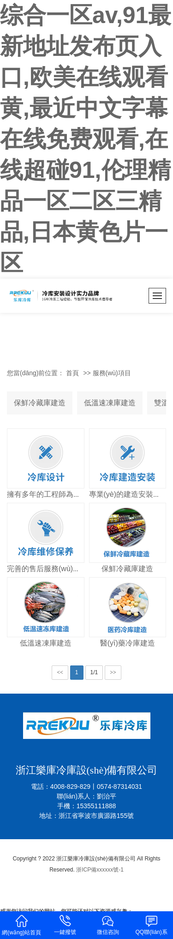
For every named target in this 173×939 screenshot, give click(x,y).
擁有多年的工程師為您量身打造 (58, 494)
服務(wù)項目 (112, 373)
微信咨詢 (108, 924)
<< (60, 672)
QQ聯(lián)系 (151, 924)
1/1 (94, 672)
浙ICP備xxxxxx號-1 (100, 869)
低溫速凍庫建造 (110, 403)
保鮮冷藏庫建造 (40, 403)
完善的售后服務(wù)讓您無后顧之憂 (66, 569)
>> (113, 672)
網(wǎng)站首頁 (21, 925)
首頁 (72, 373)
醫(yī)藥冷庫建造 (127, 643)
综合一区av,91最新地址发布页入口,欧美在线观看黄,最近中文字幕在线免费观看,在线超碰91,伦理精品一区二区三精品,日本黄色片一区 (85, 139)
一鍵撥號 (65, 924)
